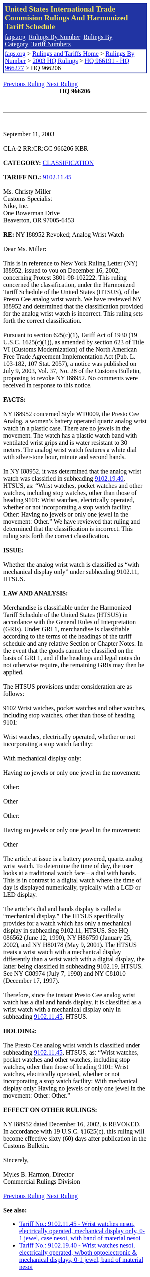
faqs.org (15, 36)
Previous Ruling (24, 84)
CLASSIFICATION (68, 162)
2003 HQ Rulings (55, 60)
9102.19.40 (109, 478)
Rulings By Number (54, 36)
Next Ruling (62, 84)
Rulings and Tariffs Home (65, 53)
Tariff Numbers (51, 44)
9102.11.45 (57, 177)
